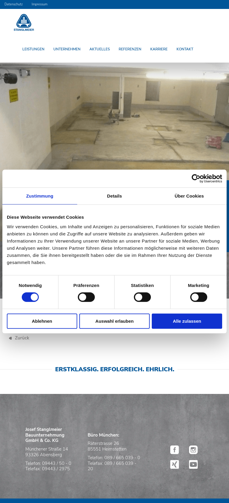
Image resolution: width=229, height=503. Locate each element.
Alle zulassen (187, 321)
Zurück (22, 338)
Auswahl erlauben (114, 321)
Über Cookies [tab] (189, 195)
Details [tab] (114, 195)
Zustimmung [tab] (39, 195)
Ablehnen (42, 321)
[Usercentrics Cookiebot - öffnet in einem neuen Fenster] (196, 178)
